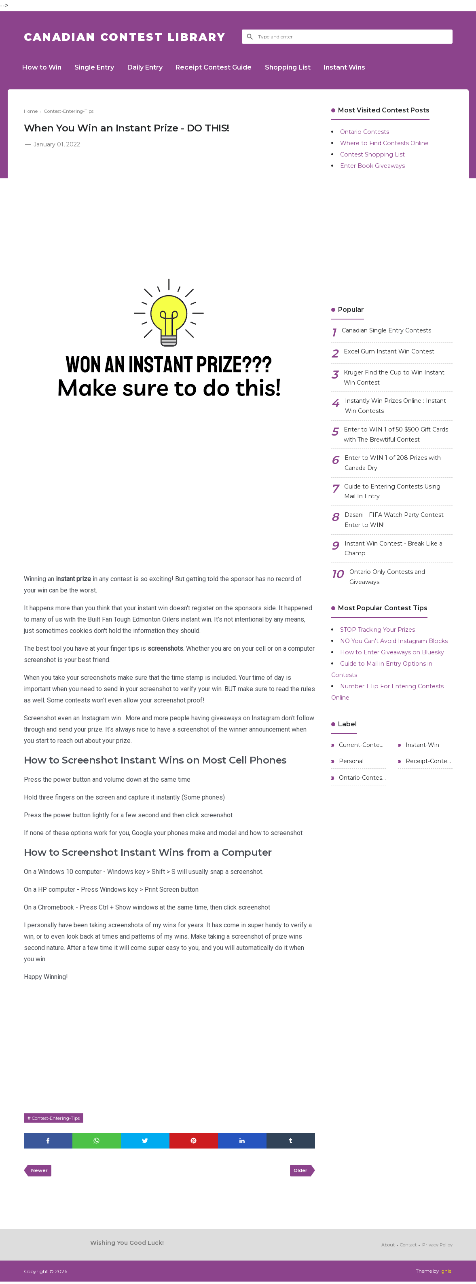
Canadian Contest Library (139, 36)
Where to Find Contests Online (390, 143)
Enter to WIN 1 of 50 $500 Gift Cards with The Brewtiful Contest (398, 441)
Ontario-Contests (361, 825)
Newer (40, 1173)
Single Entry (99, 67)
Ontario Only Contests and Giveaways (392, 596)
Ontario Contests (367, 131)
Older (299, 1173)
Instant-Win (421, 789)
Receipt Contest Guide (224, 67)
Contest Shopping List (375, 154)
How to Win (43, 67)
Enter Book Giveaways (376, 165)
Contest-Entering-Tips (58, 1118)
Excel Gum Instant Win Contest (395, 352)
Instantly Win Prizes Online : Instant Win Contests (390, 409)
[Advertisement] (169, 210)
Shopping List (301, 67)
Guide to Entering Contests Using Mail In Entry (398, 503)
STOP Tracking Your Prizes (383, 650)
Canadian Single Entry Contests (392, 331)
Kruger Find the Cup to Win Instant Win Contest (389, 378)
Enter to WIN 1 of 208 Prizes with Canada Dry (398, 472)
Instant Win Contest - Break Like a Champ (397, 565)
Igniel (446, 1274)
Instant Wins (361, 67)
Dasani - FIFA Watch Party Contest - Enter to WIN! (386, 534)
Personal (350, 807)
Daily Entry (152, 67)
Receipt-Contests (428, 807)
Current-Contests (361, 789)
